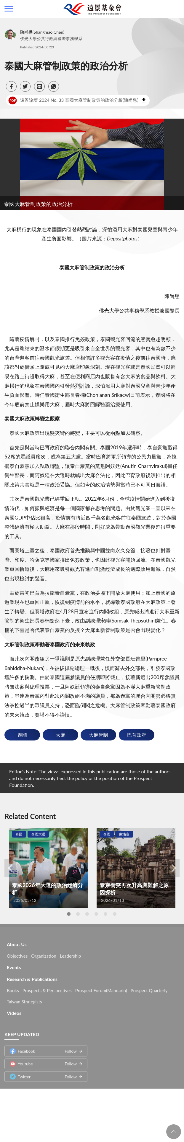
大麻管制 (98, 735)
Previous (10, 868)
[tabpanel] (48, 868)
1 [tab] (69, 914)
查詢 (175, 9)
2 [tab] (78, 914)
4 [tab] (96, 914)
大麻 (60, 735)
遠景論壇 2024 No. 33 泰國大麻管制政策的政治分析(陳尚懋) (73, 100)
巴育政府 (136, 735)
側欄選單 (8, 9)
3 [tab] (87, 914)
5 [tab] (105, 914)
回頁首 (173, 1131)
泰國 (22, 735)
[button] (11, 86)
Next (174, 868)
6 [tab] (114, 914)
